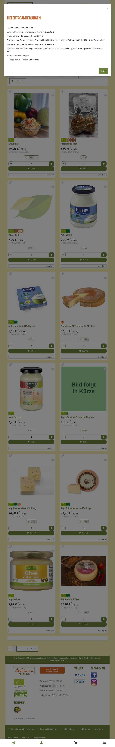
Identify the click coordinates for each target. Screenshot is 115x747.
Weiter (103, 71)
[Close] (107, 8)
